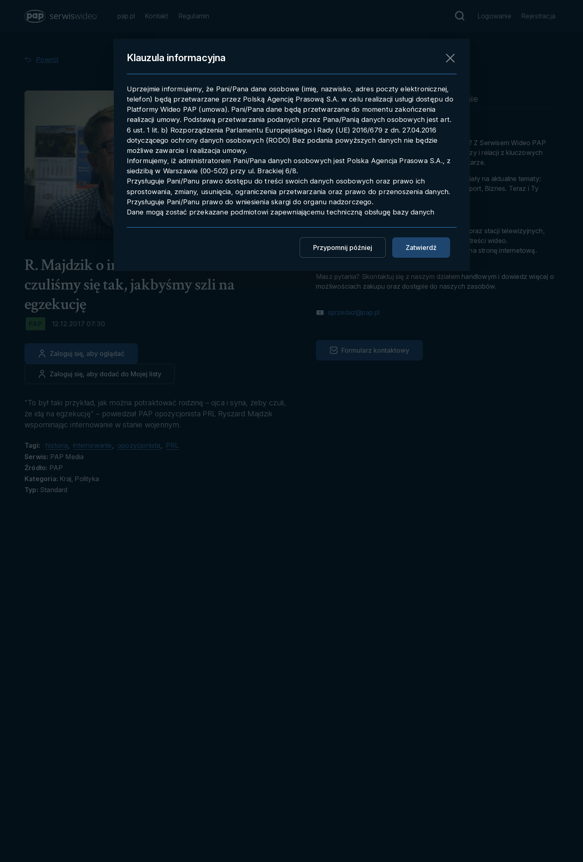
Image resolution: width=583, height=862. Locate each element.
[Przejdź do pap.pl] (126, 16)
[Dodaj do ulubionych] (99, 374)
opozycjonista (139, 445)
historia (57, 445)
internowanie (92, 445)
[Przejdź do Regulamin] (194, 16)
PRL (172, 445)
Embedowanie (448, 98)
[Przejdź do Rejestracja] (538, 16)
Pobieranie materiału (359, 98)
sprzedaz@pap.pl (353, 312)
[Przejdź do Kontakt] (156, 16)
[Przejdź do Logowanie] (494, 16)
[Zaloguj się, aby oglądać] (81, 353)
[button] (61, 16)
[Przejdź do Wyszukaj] (459, 15)
